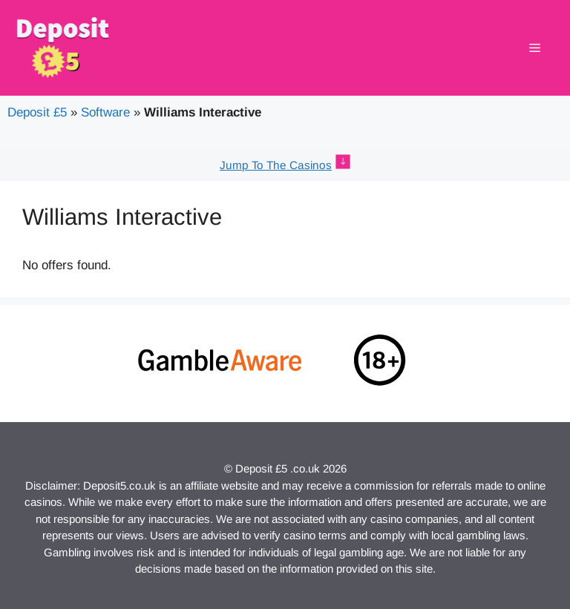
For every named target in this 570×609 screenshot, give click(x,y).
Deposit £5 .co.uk (277, 468)
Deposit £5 (37, 112)
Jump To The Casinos (276, 165)
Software (105, 112)
